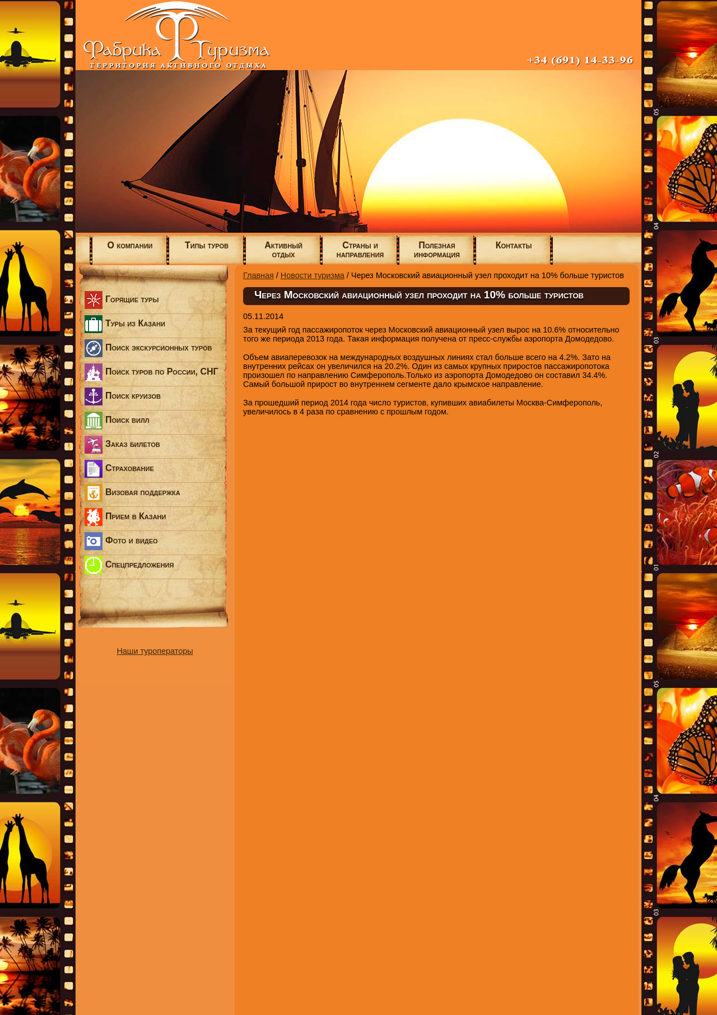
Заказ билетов (122, 445)
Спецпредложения (129, 565)
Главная (258, 275)
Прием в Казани (125, 517)
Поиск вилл (117, 421)
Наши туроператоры (155, 651)
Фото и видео (121, 541)
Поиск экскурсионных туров (148, 348)
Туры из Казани (125, 324)
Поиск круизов (123, 396)
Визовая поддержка (132, 493)
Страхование (119, 469)
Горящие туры (122, 300)
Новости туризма (312, 275)
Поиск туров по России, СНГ (151, 372)
